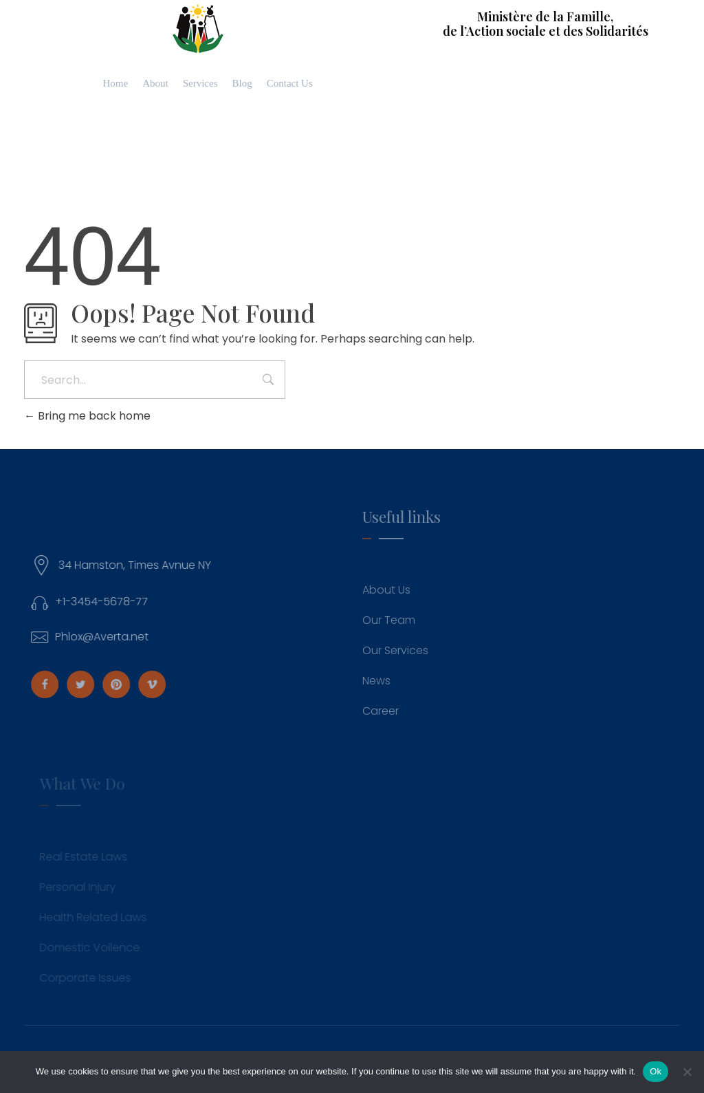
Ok (655, 1071)
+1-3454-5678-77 (106, 601)
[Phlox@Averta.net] (45, 637)
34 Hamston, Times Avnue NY (140, 565)
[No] (687, 1072)
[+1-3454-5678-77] (45, 602)
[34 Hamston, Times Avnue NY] (46, 565)
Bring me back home (87, 416)
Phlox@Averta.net (107, 637)
